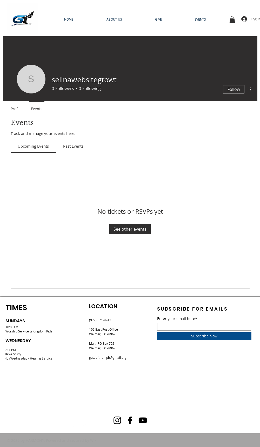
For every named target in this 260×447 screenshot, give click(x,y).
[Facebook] (73, 426)
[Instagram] (83, 426)
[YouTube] (143, 420)
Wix (93, 440)
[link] (33, 146)
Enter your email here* (177, 318)
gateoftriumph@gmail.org (107, 357)
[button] (232, 19)
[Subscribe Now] (204, 336)
